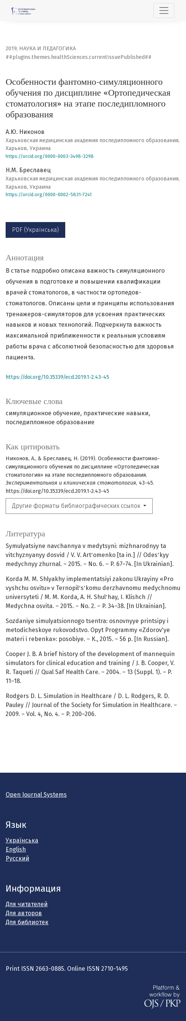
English (16, 849)
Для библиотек (27, 922)
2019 (11, 48)
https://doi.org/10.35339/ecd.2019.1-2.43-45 (57, 377)
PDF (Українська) (35, 229)
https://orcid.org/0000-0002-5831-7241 (49, 194)
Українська (22, 840)
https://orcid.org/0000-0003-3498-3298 (50, 156)
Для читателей (27, 904)
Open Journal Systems (36, 794)
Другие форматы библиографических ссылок (77, 505)
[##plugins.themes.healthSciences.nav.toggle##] (163, 10)
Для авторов (24, 913)
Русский (17, 858)
